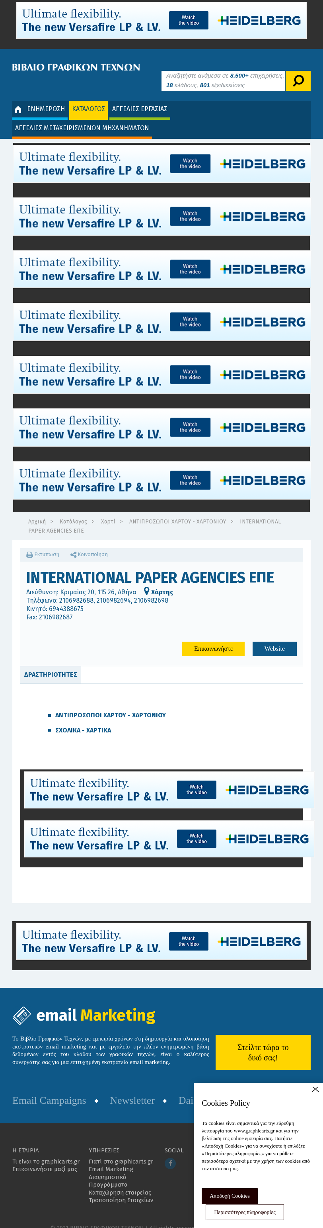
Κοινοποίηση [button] (89, 542)
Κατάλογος (73, 509)
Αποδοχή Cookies (230, 1196)
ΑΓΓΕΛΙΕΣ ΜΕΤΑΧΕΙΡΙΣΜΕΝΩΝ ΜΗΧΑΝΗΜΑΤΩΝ (82, 116)
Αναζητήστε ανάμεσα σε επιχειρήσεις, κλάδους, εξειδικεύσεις (225, 68)
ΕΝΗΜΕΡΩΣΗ (40, 97)
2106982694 (114, 588)
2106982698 (151, 588)
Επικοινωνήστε (213, 636)
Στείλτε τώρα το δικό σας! (263, 1040)
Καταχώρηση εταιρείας (120, 1180)
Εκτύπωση (42, 542)
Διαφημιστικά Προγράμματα (108, 1169)
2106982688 (76, 588)
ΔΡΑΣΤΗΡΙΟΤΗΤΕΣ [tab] (50, 663)
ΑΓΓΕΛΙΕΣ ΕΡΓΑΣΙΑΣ (139, 97)
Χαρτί (108, 509)
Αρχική (37, 509)
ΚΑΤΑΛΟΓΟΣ (88, 97)
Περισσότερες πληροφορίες (245, 1212)
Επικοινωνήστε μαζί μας (44, 1157)
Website (275, 636)
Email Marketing (111, 1157)
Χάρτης (158, 580)
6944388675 (66, 597)
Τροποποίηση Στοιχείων (121, 1188)
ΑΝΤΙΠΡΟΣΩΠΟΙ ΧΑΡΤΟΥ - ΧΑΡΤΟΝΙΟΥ (177, 509)
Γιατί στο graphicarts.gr (121, 1149)
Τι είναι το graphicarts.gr (46, 1149)
